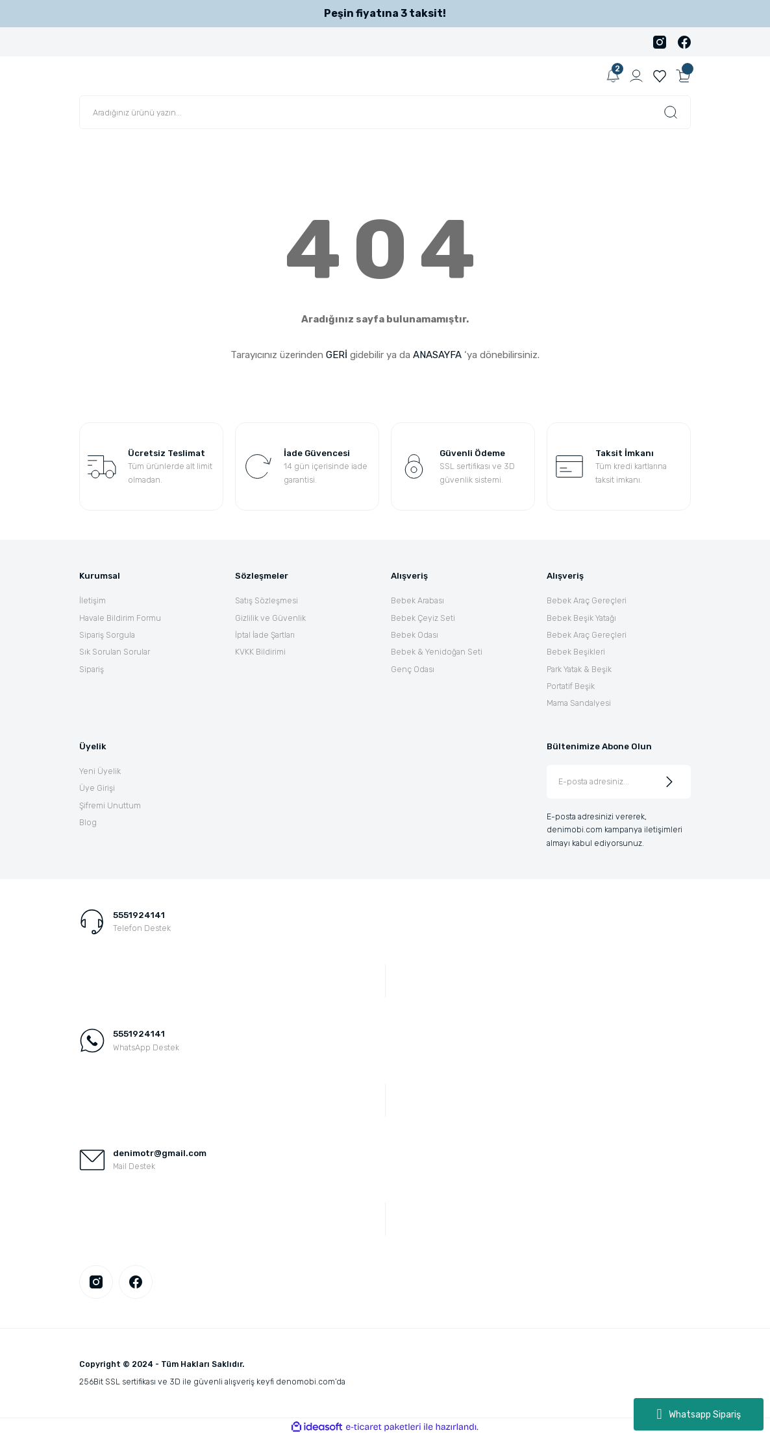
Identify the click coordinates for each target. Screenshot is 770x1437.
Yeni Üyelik (100, 771)
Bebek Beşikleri (576, 652)
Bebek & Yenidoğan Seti (436, 652)
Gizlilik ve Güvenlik (270, 618)
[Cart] (683, 76)
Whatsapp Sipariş (698, 1414)
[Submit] (669, 782)
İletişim (92, 600)
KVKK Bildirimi (260, 652)
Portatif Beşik (571, 686)
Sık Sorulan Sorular (114, 652)
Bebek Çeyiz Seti (423, 618)
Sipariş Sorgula (107, 635)
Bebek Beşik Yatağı (581, 618)
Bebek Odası (414, 635)
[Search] (385, 112)
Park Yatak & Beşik (579, 669)
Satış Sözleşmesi (266, 600)
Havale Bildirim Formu (120, 618)
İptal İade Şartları (265, 635)
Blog (88, 822)
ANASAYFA (437, 355)
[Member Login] (636, 76)
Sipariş (91, 669)
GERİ (336, 355)
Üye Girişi (97, 788)
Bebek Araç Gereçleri (587, 600)
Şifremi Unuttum (110, 805)
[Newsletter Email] (619, 782)
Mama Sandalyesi (579, 703)
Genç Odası (412, 669)
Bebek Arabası (417, 600)
